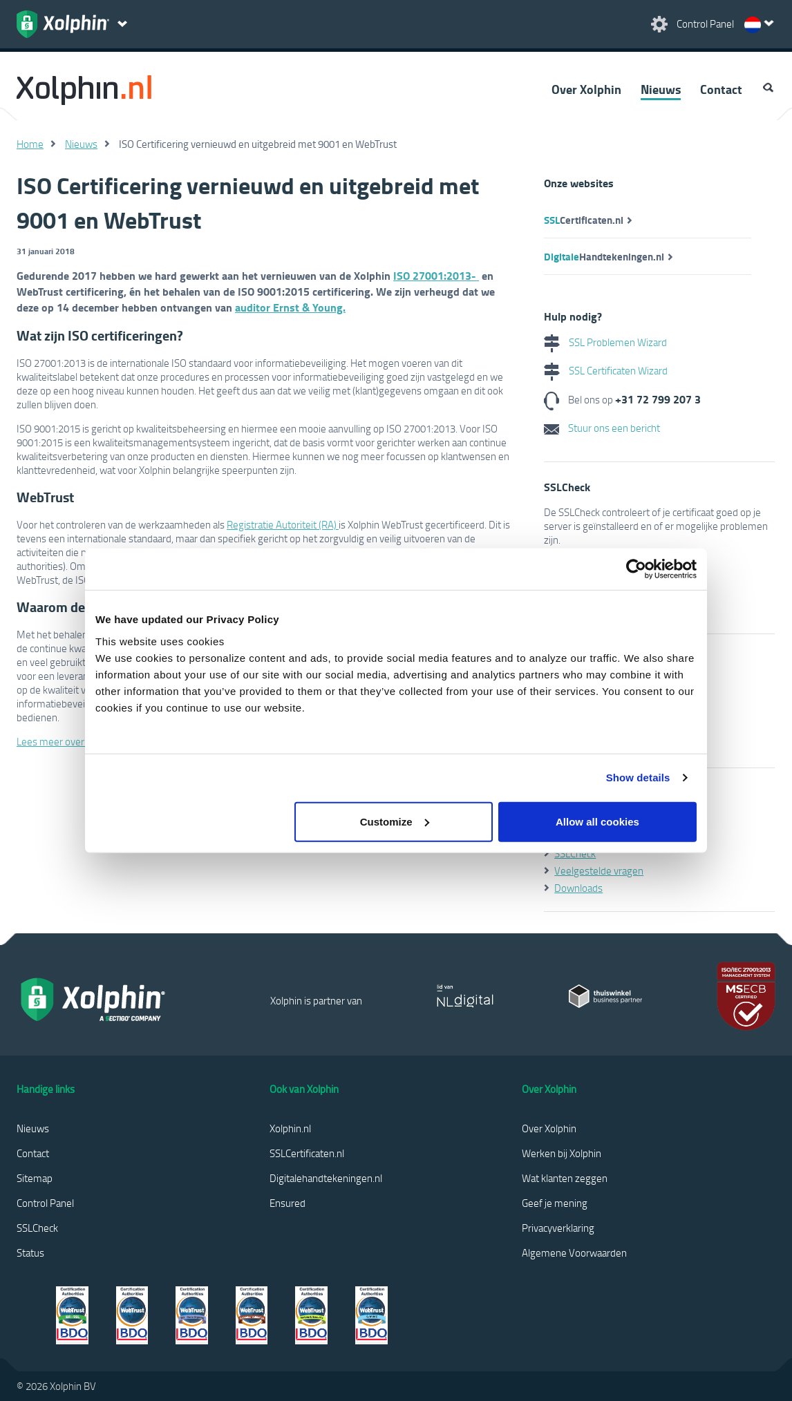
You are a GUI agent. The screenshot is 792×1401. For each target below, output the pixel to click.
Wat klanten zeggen (564, 1178)
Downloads (578, 888)
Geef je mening (554, 1203)
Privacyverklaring (558, 1228)
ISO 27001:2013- (436, 275)
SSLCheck (575, 853)
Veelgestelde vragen (598, 870)
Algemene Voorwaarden (574, 1252)
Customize (394, 821)
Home (30, 144)
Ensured (287, 1203)
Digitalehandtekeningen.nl (326, 1178)
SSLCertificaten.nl (307, 1153)
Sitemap (35, 1178)
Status (30, 1252)
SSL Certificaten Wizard (606, 370)
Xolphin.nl (290, 1128)
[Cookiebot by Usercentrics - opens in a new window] (636, 569)
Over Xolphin (586, 89)
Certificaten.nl (583, 219)
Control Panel (45, 1203)
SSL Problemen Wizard (605, 342)
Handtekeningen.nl (604, 256)
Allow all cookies (597, 821)
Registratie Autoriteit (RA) (283, 524)
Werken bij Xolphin (561, 1153)
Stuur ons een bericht (602, 428)
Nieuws (661, 89)
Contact (721, 89)
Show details (638, 777)
